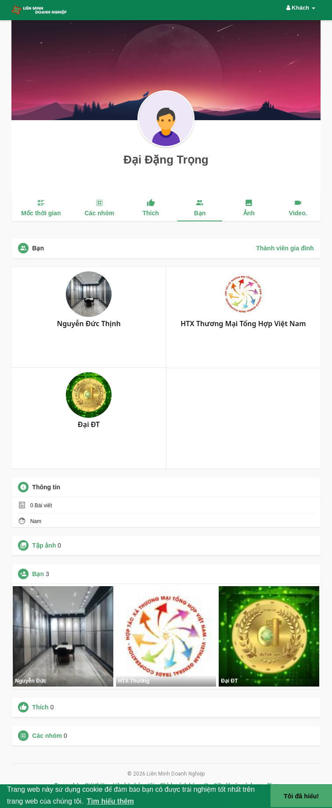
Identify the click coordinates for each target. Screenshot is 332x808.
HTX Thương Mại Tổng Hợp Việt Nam (243, 323)
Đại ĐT (89, 424)
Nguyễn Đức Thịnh (89, 323)
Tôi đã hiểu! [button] (301, 796)
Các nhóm (47, 735)
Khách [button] (300, 7)
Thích (40, 707)
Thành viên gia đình (285, 248)
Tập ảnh (44, 545)
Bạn (38, 573)
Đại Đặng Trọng (165, 159)
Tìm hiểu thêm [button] (110, 801)
